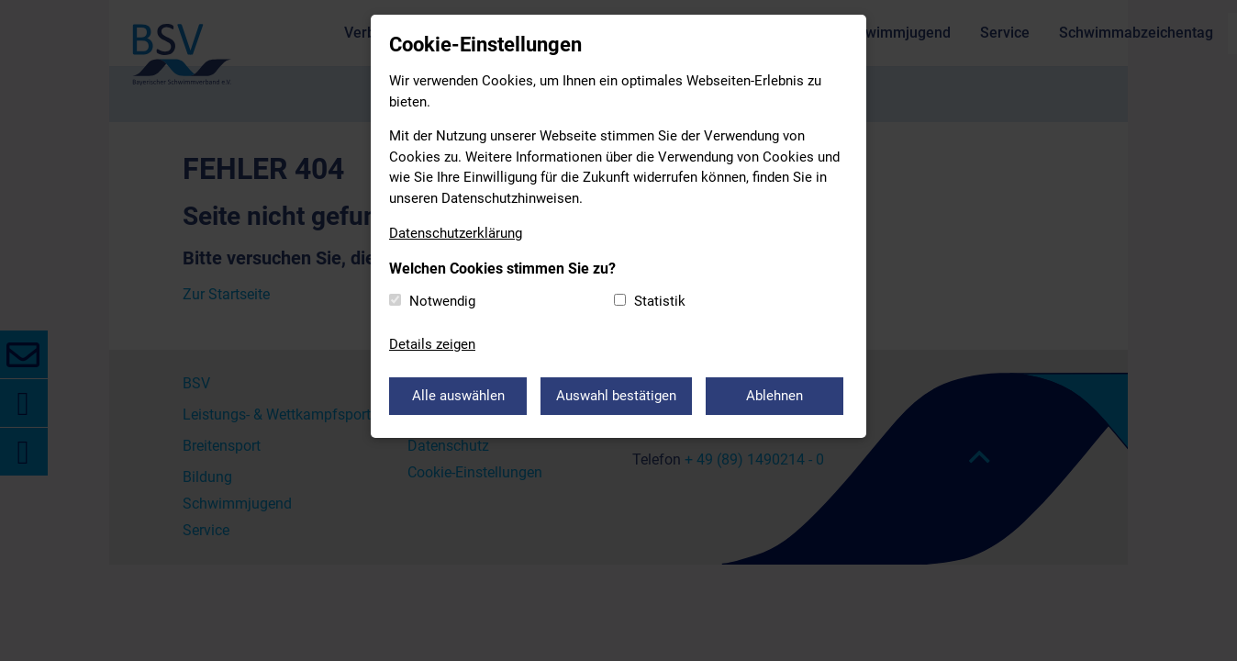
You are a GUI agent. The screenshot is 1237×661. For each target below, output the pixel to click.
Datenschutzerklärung (455, 233)
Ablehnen (774, 395)
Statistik (659, 301)
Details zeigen (432, 344)
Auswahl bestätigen (616, 395)
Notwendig (442, 301)
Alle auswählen (458, 395)
